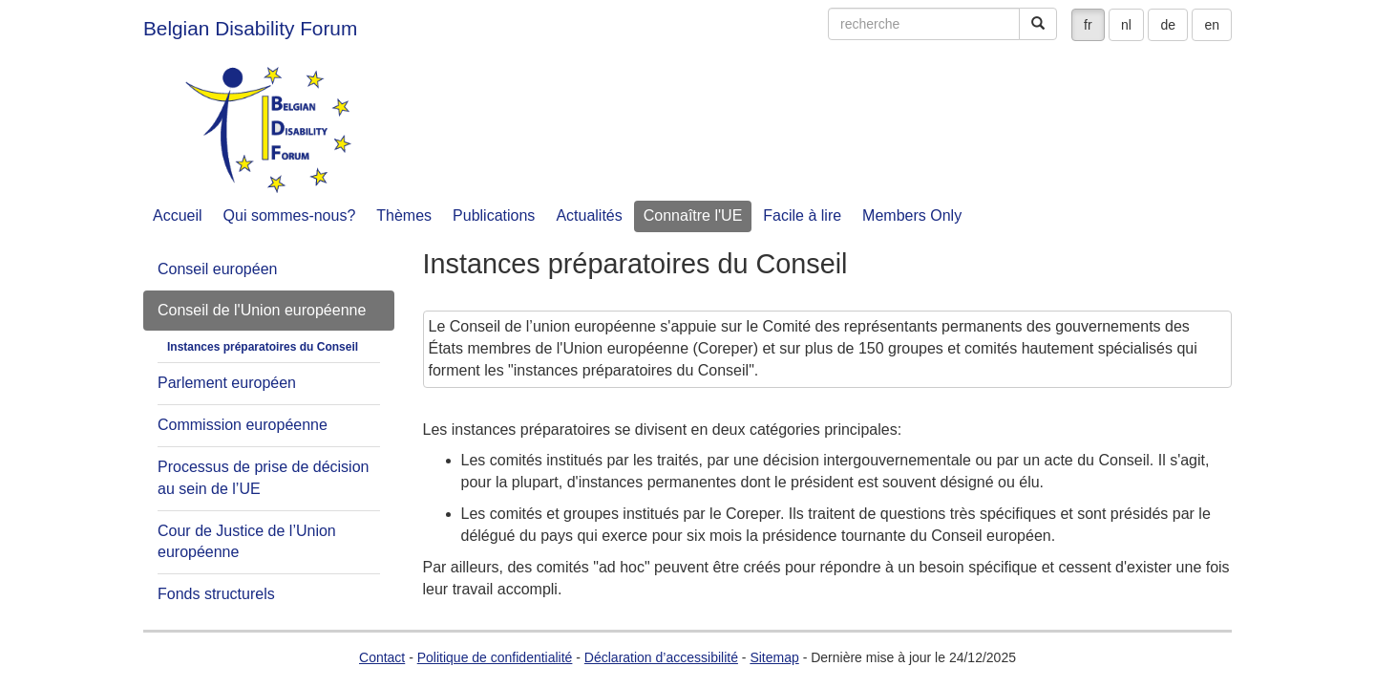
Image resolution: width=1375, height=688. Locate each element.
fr (1088, 24)
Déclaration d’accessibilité (661, 657)
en (1211, 24)
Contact (382, 657)
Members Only (912, 215)
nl (1126, 24)
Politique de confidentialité (495, 657)
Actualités (589, 215)
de (1167, 24)
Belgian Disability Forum (250, 28)
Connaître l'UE (693, 215)
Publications (494, 215)
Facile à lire (802, 215)
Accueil (177, 215)
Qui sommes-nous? (289, 215)
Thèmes (404, 215)
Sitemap (774, 657)
